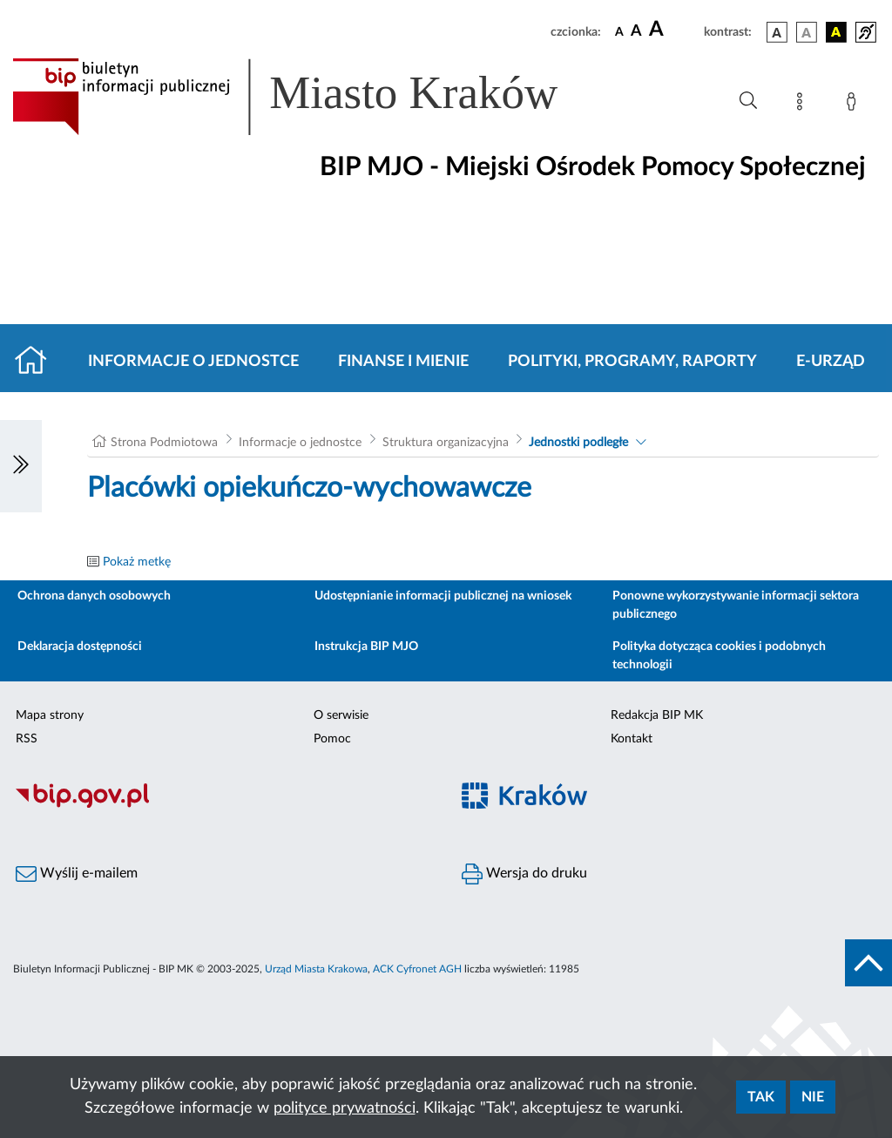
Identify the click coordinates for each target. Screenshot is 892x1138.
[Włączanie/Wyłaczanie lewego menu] (21, 466)
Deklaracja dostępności (79, 646)
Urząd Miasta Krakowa (316, 969)
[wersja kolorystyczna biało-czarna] (807, 32)
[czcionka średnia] (636, 32)
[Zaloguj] (854, 104)
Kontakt (631, 739)
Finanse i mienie (403, 361)
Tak (760, 1097)
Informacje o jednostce (193, 361)
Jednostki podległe (578, 443)
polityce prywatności (345, 1108)
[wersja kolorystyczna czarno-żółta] (836, 32)
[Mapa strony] (803, 104)
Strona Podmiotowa (164, 443)
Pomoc (332, 739)
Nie (812, 1097)
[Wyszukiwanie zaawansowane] (748, 101)
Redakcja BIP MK (657, 715)
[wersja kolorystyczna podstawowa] (777, 32)
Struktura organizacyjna (445, 443)
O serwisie (341, 715)
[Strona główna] (38, 361)
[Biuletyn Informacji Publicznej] (223, 805)
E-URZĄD (830, 361)
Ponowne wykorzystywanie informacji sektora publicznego (735, 605)
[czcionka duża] (673, 29)
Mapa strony (50, 715)
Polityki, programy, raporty (632, 361)
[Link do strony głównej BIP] (310, 96)
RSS (26, 739)
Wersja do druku (524, 874)
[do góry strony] (868, 962)
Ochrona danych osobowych (94, 596)
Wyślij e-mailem (77, 874)
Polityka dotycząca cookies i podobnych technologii (719, 655)
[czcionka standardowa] (619, 31)
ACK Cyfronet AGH (417, 969)
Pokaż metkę (137, 562)
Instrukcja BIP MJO (366, 646)
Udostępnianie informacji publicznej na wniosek (442, 596)
